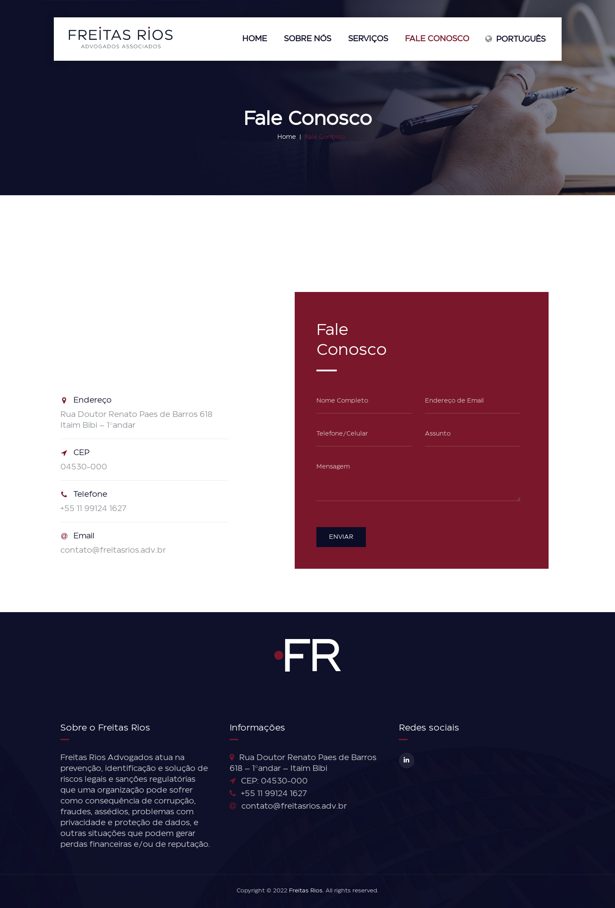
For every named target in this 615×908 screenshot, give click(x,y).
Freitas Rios (305, 891)
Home (254, 39)
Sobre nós (307, 39)
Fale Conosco (437, 39)
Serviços (368, 39)
